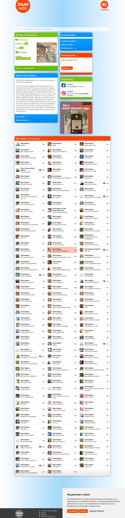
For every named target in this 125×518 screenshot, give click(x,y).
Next (122, 11)
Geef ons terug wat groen (28, 230)
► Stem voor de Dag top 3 (47, 516)
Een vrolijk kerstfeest (60, 210)
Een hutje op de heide (27, 203)
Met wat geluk (57, 350)
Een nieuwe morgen (27, 210)
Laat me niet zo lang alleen (61, 325)
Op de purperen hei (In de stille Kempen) (94, 388)
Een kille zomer (57, 203)
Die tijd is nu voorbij (91, 183)
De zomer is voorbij (26, 183)
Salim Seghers (29, 29)
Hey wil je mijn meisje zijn (60, 250)
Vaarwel (89, 409)
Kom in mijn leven (26, 319)
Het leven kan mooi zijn (92, 244)
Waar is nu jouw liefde (27, 434)
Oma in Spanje (57, 388)
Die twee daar (25, 189)
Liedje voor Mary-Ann (27, 331)
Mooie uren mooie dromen (61, 369)
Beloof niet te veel (26, 163)
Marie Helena (25, 344)
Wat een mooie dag (26, 440)
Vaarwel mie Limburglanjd (28, 415)
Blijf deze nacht (57, 163)
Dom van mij (57, 196)
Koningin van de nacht (27, 325)
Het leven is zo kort (58, 244)
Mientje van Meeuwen (91, 350)
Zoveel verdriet (57, 472)
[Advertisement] (102, 62)
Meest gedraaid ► (68, 44)
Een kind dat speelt (90, 203)
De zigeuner (89, 177)
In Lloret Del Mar (89, 294)
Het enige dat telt (58, 237)
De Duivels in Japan (90, 170)
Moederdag (57, 362)
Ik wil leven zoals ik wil (27, 281)
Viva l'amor (25, 422)
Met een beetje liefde (91, 344)
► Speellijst (43, 514)
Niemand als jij (57, 375)
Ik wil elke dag (89, 275)
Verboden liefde (57, 415)
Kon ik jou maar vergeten (92, 319)
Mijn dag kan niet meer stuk (29, 356)
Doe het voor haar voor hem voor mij (29, 196)
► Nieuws (42, 513)
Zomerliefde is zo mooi (27, 465)
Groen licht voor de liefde (92, 230)
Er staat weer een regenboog (29, 223)
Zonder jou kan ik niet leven (29, 472)
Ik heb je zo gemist (26, 275)
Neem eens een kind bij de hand (94, 369)
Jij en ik (25, 306)
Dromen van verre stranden (93, 196)
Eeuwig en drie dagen (91, 217)
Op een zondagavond (27, 396)
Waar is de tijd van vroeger (93, 428)
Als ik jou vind (89, 150)
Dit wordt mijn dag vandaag (61, 189)
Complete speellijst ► (69, 41)
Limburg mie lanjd (58, 337)
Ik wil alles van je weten (60, 275)
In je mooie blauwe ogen (60, 294)
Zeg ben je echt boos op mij (61, 453)
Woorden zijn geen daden (92, 447)
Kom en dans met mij (91, 312)
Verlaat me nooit (89, 415)
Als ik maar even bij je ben (28, 157)
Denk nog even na (58, 183)
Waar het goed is (58, 428)
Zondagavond (57, 465)
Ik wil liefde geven (58, 281)
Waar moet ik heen (58, 434)
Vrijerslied (25, 428)
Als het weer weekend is (60, 150)
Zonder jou (89, 465)
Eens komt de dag (26, 217)
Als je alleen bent (58, 157)
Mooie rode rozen (26, 369)
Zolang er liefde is (58, 459)
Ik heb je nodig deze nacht (92, 269)
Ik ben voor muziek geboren (29, 269)
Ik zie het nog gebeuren (28, 287)
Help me (25, 237)
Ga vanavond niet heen (59, 223)
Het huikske (25, 244)
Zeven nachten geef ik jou (28, 459)
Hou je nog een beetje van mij (62, 256)
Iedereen (57, 262)
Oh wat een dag (25, 388)
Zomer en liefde (89, 459)
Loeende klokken (90, 337)
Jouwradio (19, 29)
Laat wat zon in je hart (91, 325)
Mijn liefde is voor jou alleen (29, 362)
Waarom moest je (90, 434)
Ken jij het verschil (26, 312)
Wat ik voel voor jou (90, 440)
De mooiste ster (25, 177)
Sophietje (25, 403)
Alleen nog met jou (90, 144)
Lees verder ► (21, 117)
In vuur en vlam (57, 300)
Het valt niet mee (26, 250)
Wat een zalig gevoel (59, 440)
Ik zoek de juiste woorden (60, 287)
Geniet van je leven (58, 230)
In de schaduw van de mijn (92, 287)
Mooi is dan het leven (91, 362)
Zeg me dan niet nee (91, 453)
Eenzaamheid (57, 217)
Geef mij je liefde (90, 223)
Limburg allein (25, 337)
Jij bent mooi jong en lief (92, 300)
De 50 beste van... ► (69, 48)
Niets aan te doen (26, 381)
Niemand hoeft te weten (92, 375)
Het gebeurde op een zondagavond (91, 237)
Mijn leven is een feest (91, 356)
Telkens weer (25, 409)
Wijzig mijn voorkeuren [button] (97, 511)
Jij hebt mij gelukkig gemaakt (61, 306)
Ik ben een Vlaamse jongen (93, 262)
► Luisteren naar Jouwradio (48, 511)
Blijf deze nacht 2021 (91, 163)
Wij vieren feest (57, 447)
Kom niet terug (57, 319)
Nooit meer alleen (58, 381)
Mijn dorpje (57, 356)
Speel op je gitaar (58, 403)
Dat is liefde (57, 170)
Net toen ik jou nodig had (28, 375)
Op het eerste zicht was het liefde (61, 396)
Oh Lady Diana (89, 381)
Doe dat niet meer (90, 189)
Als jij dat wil (89, 157)
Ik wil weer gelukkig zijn (92, 281)
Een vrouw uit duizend (91, 210)
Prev (2, 11)
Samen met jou (89, 396)
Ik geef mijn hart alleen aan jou (62, 269)
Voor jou (57, 422)
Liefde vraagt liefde (58, 331)
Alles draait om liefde (27, 150)
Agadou (25, 144)
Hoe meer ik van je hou (27, 256)
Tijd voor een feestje (59, 409)
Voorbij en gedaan (90, 422)
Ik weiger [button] (83, 511)
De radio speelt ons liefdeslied (62, 177)
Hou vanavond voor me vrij (93, 256)
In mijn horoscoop (26, 300)
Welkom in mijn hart (26, 447)
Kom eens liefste (58, 312)
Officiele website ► (23, 120)
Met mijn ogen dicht (27, 350)
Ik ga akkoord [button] (73, 511)
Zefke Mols (25, 453)
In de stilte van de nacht (28, 294)
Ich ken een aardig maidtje (29, 262)
